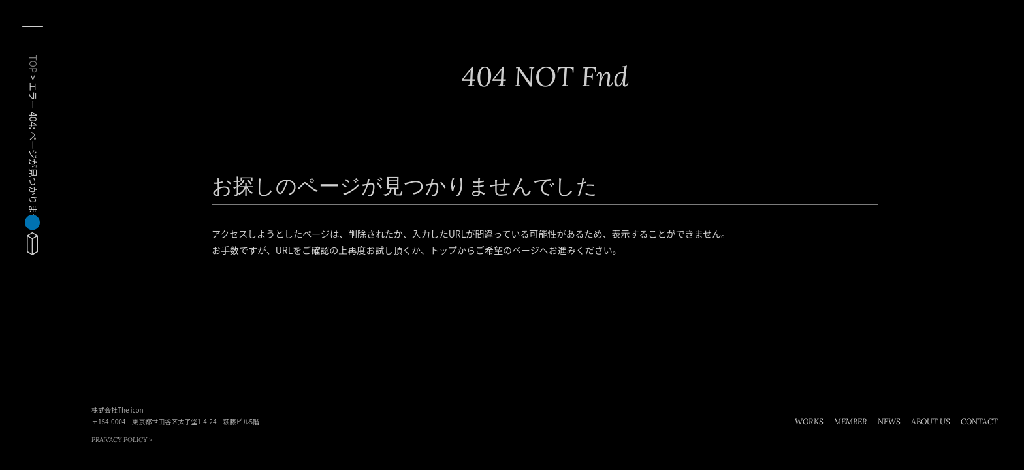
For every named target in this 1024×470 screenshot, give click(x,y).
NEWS (889, 421)
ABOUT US (930, 421)
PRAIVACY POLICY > (121, 439)
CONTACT (979, 421)
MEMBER (850, 421)
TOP (33, 64)
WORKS (809, 421)
